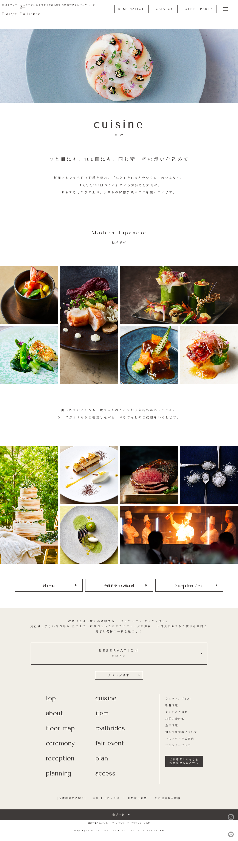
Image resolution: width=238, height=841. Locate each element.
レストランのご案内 (179, 738)
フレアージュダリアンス (130, 823)
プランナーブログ (178, 745)
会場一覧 (118, 814)
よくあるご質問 (176, 711)
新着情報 (171, 705)
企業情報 (171, 725)
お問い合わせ (175, 718)
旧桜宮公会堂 (137, 798)
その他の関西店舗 (168, 798)
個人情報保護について (181, 731)
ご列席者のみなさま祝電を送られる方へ (184, 761)
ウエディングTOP (178, 698)
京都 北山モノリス (106, 798)
